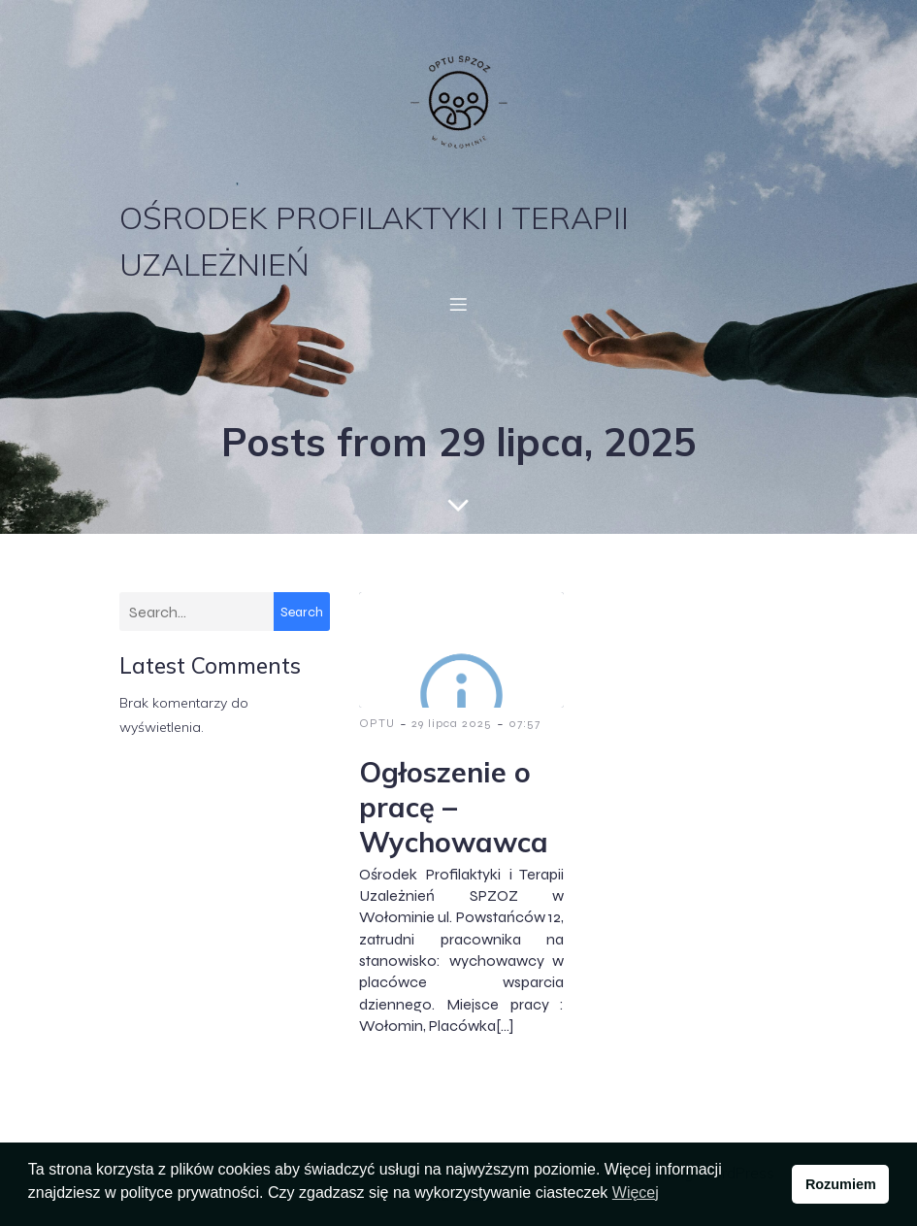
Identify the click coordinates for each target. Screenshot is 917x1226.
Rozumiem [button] (840, 1184)
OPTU (377, 723)
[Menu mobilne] (458, 303)
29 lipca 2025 (451, 723)
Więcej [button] (635, 1192)
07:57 (524, 723)
